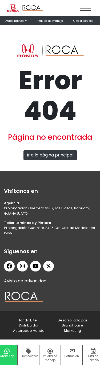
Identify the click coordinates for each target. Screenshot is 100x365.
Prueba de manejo (50, 21)
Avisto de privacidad (25, 281)
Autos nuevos (16, 21)
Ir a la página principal (50, 155)
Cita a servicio (83, 21)
